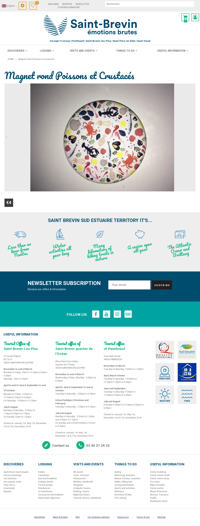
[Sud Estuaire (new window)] (187, 350)
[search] (149, 4)
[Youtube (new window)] (106, 314)
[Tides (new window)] (187, 394)
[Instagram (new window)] (117, 314)
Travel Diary (36, 3)
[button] (185, 17)
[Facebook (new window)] (95, 314)
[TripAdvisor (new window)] (128, 314)
